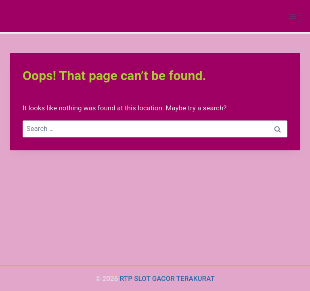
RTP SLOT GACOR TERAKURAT (167, 278)
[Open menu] (292, 16)
